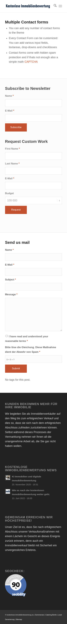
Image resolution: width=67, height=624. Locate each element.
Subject (10, 279)
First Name (12, 148)
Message (11, 294)
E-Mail (9, 110)
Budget (9, 193)
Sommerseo (39, 615)
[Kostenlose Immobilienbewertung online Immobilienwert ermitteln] (28, 6)
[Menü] (60, 6)
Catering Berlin (51, 615)
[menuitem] (54, 6)
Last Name (12, 163)
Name (9, 95)
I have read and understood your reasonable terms (26, 338)
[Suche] (54, 6)
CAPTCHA (31, 61)
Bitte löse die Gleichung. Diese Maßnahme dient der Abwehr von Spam (30, 349)
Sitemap (19, 619)
